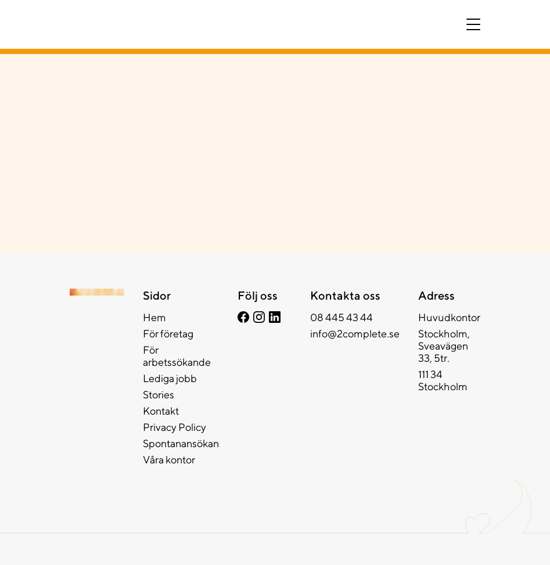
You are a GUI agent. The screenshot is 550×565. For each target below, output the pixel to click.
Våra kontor (169, 460)
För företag (168, 334)
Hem (154, 317)
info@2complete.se (355, 334)
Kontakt (161, 411)
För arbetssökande (177, 356)
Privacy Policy (174, 427)
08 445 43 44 (341, 317)
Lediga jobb (170, 378)
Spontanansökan (181, 443)
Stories (158, 394)
